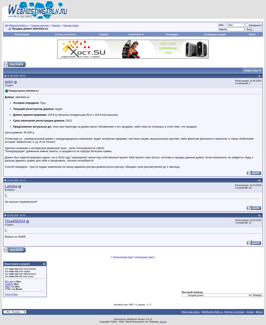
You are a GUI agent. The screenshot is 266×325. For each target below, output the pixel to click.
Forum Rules (11, 294)
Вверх (259, 312)
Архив (250, 312)
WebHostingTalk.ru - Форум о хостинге (223, 312)
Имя (221, 25)
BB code (9, 281)
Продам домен (71, 25)
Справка (103, 34)
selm (9, 81)
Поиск (252, 34)
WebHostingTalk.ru (18, 25)
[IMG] (7, 286)
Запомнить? (254, 25)
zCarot (163, 321)
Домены (56, 25)
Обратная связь (190, 312)
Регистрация (22, 34)
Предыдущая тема (123, 257)
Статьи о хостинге (65, 34)
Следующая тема (143, 257)
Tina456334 (15, 221)
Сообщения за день (215, 34)
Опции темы (251, 70)
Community (136, 34)
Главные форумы (40, 25)
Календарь (172, 34)
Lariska (11, 186)
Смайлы (9, 284)
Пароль (223, 29)
